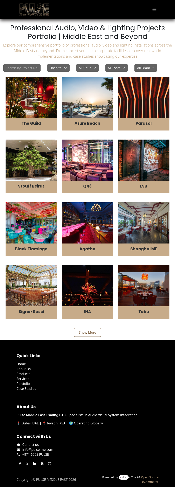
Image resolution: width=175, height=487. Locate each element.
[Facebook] (19, 463)
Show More (87, 332)
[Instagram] (49, 463)
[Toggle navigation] (154, 9)
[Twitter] (27, 463)
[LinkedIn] (34, 463)
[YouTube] (42, 463)
